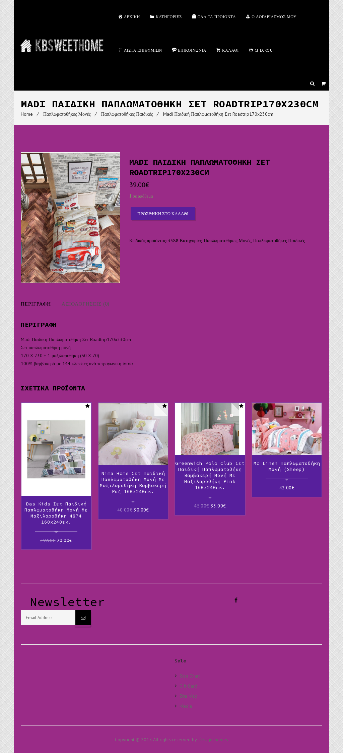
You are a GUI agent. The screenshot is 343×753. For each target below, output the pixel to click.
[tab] (41, 303)
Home (27, 114)
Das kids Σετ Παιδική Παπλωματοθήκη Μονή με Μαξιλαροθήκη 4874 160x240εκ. (56, 513)
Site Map (188, 695)
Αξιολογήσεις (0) (88, 303)
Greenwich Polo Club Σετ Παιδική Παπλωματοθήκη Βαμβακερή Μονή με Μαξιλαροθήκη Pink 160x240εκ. (210, 475)
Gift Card (188, 685)
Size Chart (190, 675)
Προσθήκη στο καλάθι (163, 213)
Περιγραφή (37, 303)
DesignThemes (213, 739)
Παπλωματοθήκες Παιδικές (127, 114)
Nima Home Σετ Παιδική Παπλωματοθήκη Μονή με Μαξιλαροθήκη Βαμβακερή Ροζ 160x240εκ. (133, 482)
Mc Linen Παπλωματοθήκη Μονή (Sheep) (287, 466)
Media (186, 705)
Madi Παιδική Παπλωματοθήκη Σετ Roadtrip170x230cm (218, 114)
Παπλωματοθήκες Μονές (67, 114)
